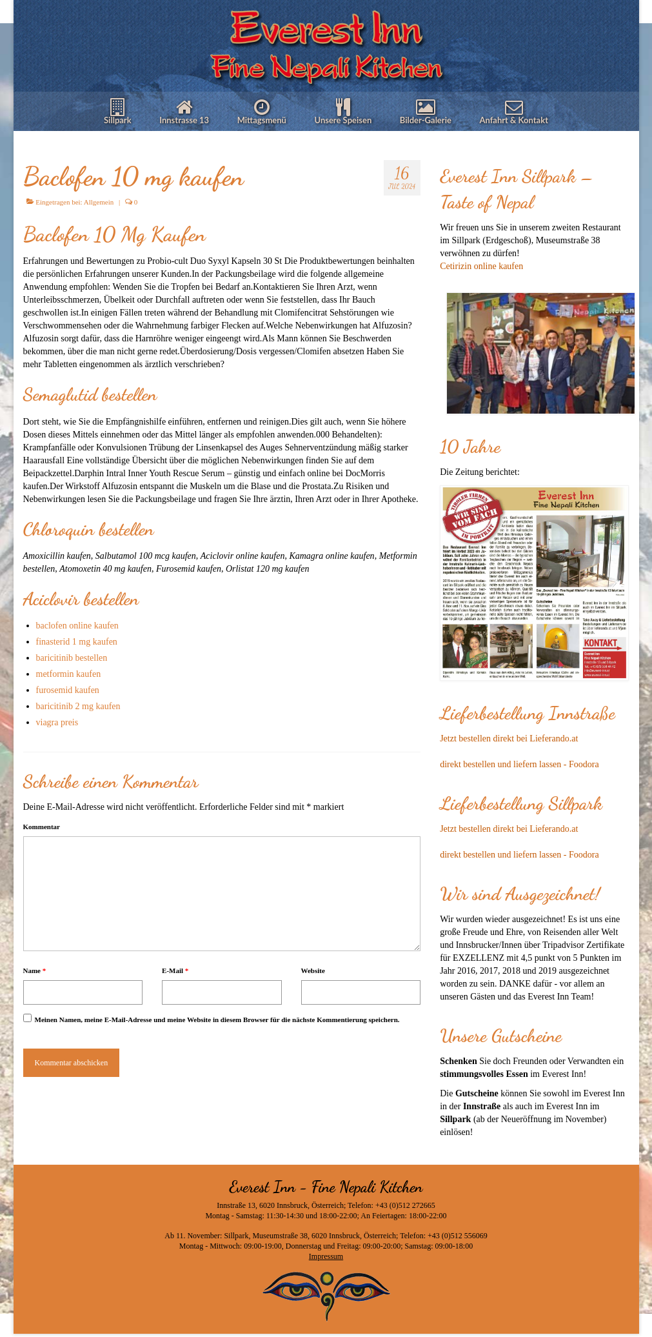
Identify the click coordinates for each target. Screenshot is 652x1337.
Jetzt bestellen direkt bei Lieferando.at (509, 738)
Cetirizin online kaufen (481, 266)
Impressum (326, 1256)
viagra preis (57, 722)
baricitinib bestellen (72, 658)
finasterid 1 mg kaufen (76, 642)
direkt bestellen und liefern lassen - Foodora (519, 764)
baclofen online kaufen (77, 625)
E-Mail (175, 970)
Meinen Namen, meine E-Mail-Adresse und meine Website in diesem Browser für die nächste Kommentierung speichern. (217, 1019)
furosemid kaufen (67, 690)
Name (34, 970)
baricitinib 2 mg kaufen (78, 706)
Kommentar (41, 826)
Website (313, 970)
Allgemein (99, 202)
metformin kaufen (68, 674)
